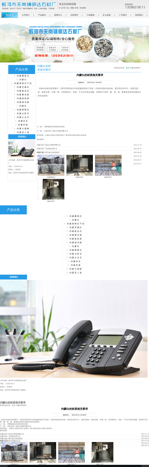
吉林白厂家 (63, 135)
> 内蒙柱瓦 (21, 121)
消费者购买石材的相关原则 (54, 127)
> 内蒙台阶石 (22, 113)
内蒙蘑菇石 (51, 177)
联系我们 (139, 15)
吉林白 (42, 88)
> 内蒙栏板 (21, 125)
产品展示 (42, 15)
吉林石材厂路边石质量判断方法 (56, 131)
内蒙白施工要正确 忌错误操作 (48, 152)
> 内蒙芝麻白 (22, 87)
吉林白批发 (71, 135)
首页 (127, 68)
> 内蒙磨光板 (22, 95)
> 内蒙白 (22, 80)
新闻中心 (58, 15)
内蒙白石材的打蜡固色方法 (10, 441)
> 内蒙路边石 (22, 91)
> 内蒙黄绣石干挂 (21, 83)
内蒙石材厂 (79, 177)
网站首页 (10, 15)
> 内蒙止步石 (22, 117)
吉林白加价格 (81, 135)
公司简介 (26, 15)
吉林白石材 (54, 135)
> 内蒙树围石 (22, 110)
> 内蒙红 (22, 106)
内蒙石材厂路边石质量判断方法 (49, 145)
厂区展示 (123, 15)
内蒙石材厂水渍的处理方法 (47, 149)
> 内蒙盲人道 (22, 132)
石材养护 (74, 15)
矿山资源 (107, 15)
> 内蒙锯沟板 (22, 102)
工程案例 (90, 15)
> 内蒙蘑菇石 (22, 76)
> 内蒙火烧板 (22, 128)
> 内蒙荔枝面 (22, 98)
